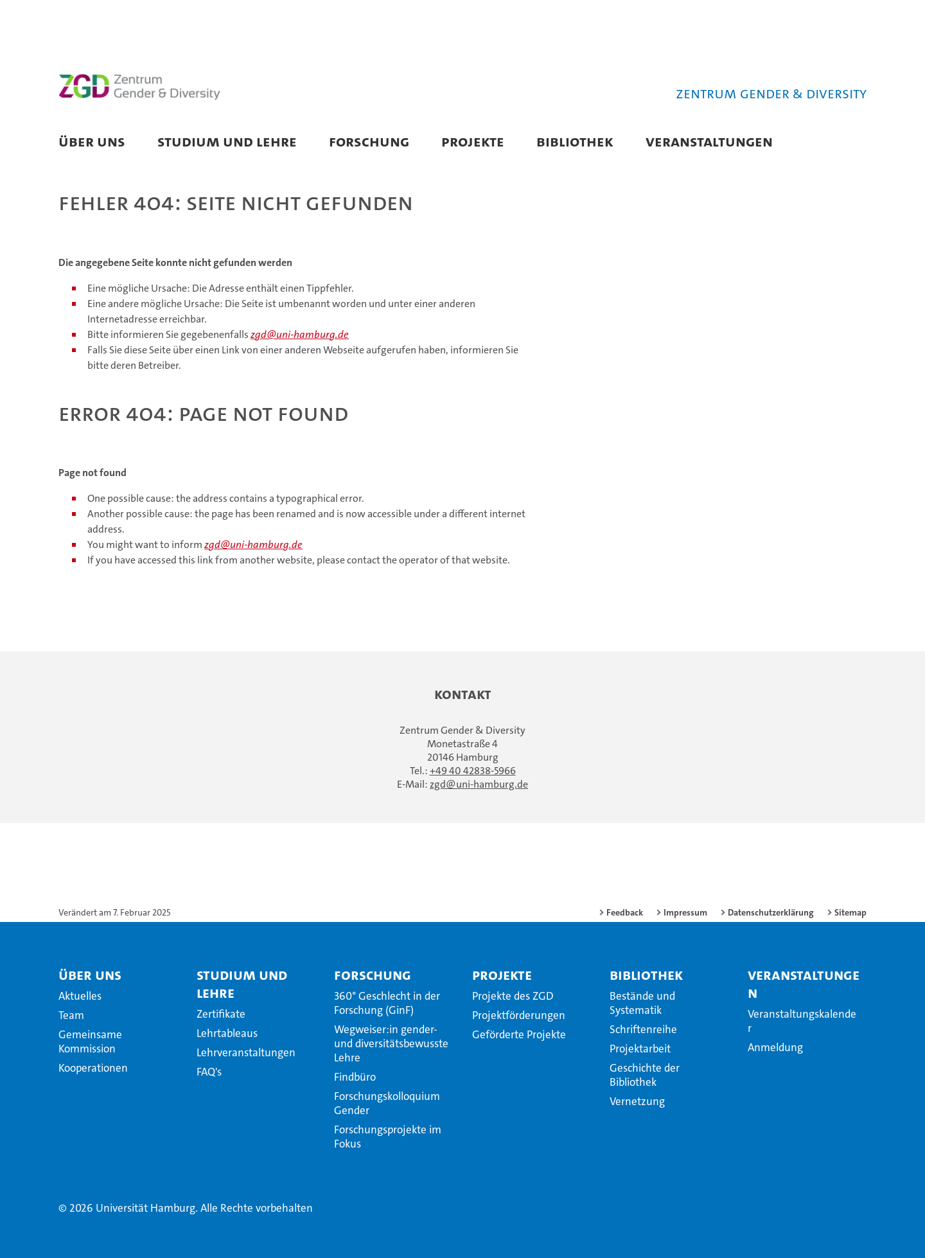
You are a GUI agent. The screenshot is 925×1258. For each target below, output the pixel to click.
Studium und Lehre (227, 141)
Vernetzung (637, 1101)
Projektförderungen (518, 1015)
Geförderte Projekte (519, 1034)
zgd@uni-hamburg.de (300, 334)
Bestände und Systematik (642, 1003)
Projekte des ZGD (513, 996)
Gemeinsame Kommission (90, 1041)
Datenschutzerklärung (771, 912)
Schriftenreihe (643, 1029)
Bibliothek (574, 141)
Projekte (472, 141)
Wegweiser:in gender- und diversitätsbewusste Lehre (391, 1043)
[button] (844, 142)
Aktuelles (79, 996)
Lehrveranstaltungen (246, 1052)
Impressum (685, 912)
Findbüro (355, 1077)
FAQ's (209, 1072)
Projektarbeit (640, 1048)
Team (71, 1015)
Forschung (369, 141)
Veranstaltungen (709, 141)
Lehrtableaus (227, 1033)
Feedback (624, 912)
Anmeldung (775, 1047)
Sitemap (850, 912)
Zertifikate (221, 1014)
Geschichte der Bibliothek (645, 1075)
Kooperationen (93, 1068)
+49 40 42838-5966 (473, 770)
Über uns (91, 141)
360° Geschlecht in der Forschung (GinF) (387, 1003)
